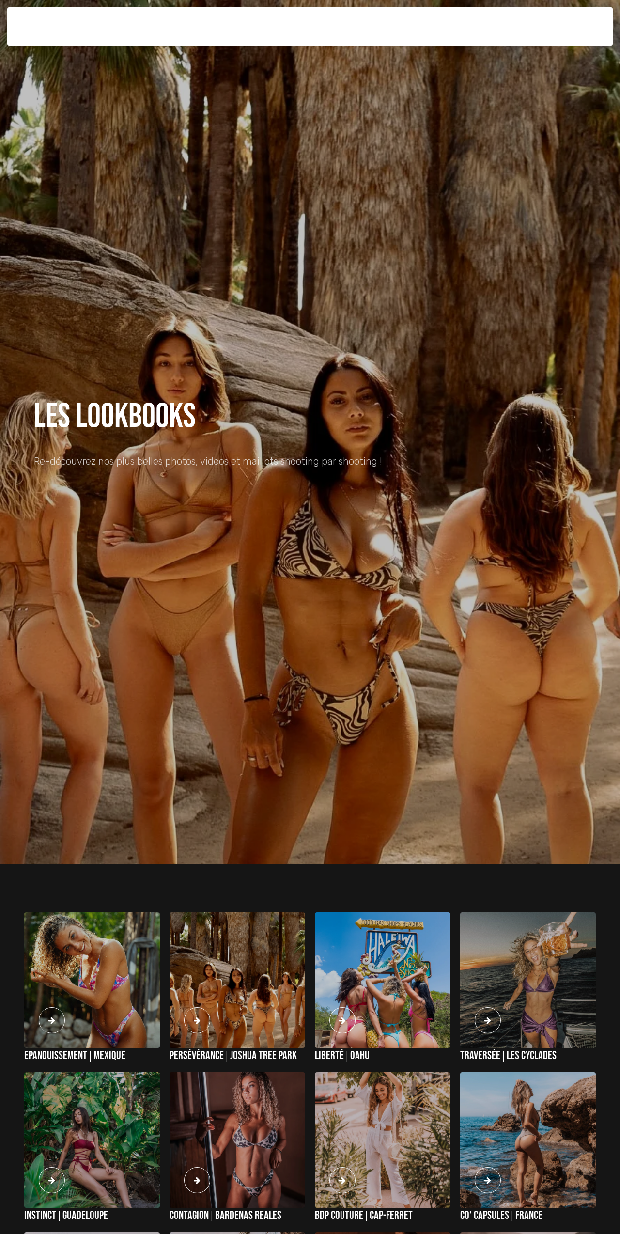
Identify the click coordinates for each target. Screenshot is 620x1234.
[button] (536, 19)
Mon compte (568, 19)
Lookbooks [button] (322, 19)
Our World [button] (363, 19)
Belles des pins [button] (105, 19)
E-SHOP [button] (286, 19)
